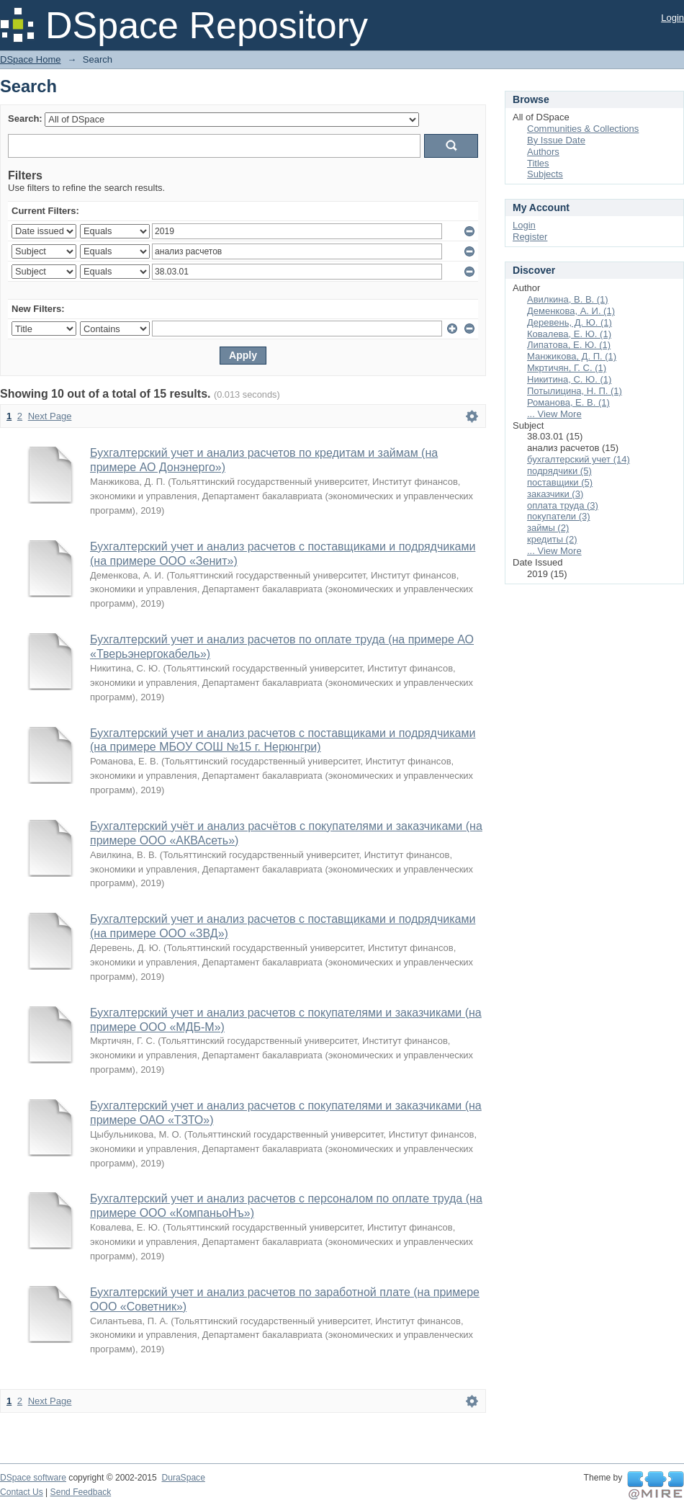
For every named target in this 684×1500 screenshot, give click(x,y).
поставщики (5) (560, 482)
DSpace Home (30, 59)
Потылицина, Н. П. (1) (574, 390)
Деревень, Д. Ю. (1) (569, 322)
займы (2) (548, 527)
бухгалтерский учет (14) (578, 459)
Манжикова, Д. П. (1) (571, 356)
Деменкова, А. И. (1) (571, 310)
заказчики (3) (555, 493)
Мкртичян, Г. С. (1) (566, 367)
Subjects (545, 174)
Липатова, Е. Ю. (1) (569, 344)
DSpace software (33, 1478)
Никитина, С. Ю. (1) (569, 379)
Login (672, 17)
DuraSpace (182, 1478)
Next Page (50, 416)
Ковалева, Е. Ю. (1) (569, 334)
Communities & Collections (583, 128)
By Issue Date (556, 140)
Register (530, 236)
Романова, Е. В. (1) (568, 402)
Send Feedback (81, 1492)
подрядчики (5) (559, 470)
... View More (554, 414)
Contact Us (21, 1492)
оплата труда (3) (562, 505)
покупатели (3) (558, 516)
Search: (25, 118)
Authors (543, 151)
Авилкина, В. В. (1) (567, 299)
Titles (538, 163)
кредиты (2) (552, 539)
